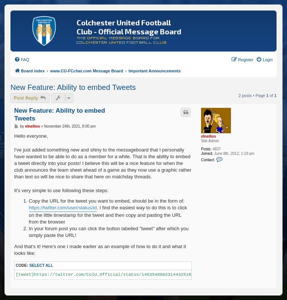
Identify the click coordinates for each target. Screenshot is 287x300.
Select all (41, 265)
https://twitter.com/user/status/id (63, 207)
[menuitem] (21, 59)
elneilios (208, 136)
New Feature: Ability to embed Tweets (73, 87)
